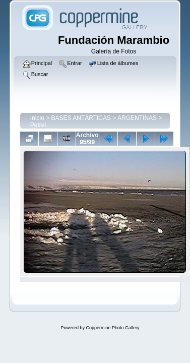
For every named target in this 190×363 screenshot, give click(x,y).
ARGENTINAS (137, 118)
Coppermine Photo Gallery (112, 327)
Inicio (37, 118)
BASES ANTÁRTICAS (81, 118)
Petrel (38, 125)
